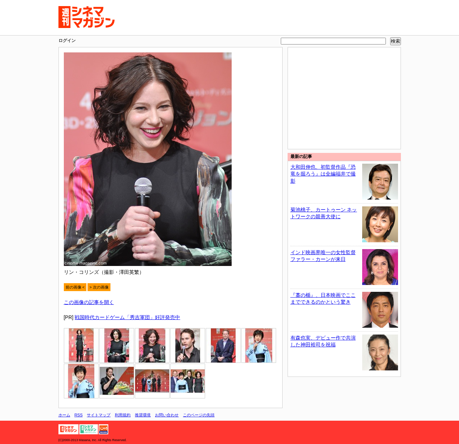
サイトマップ (98, 415)
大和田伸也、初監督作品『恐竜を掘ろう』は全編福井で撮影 (323, 174)
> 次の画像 (99, 287)
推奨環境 (143, 415)
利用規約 (123, 415)
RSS (79, 415)
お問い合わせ (167, 415)
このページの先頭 (198, 415)
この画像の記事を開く (89, 302)
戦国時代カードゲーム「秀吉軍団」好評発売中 (127, 317)
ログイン (67, 40)
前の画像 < (75, 287)
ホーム (64, 415)
